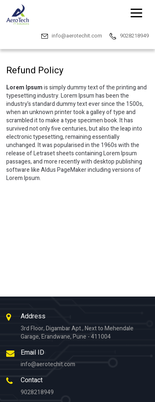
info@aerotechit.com (48, 364)
